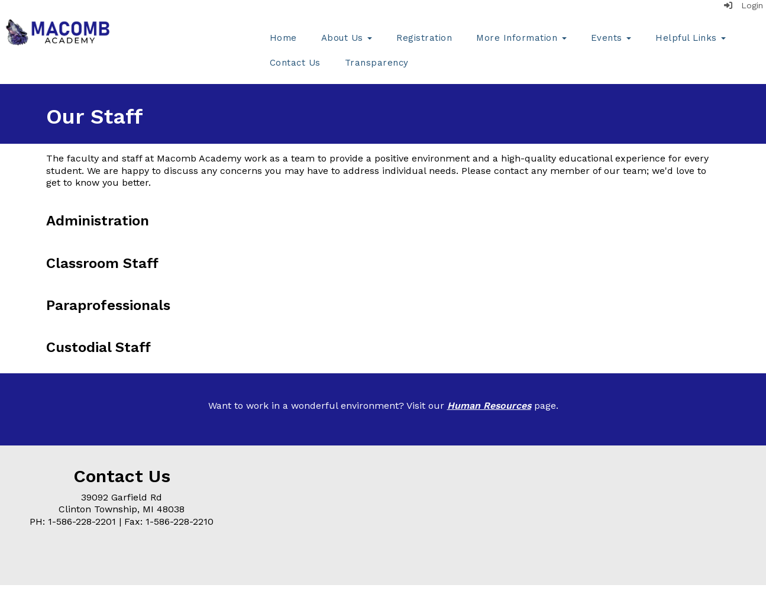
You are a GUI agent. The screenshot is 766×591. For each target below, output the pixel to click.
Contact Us (295, 62)
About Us (347, 38)
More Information (521, 38)
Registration (424, 38)
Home (283, 38)
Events (611, 38)
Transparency (377, 62)
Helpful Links (690, 38)
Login (743, 5)
